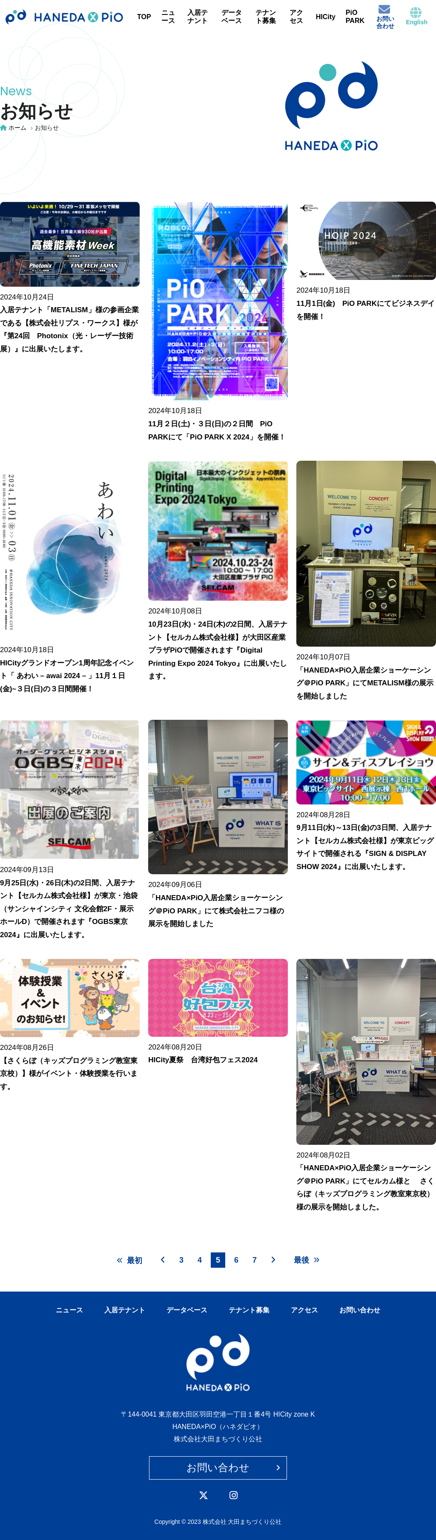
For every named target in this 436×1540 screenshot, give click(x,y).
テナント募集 (265, 16)
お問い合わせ (385, 16)
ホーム (17, 127)
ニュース (168, 16)
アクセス (296, 16)
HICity (326, 16)
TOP (144, 16)
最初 (129, 1260)
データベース (231, 16)
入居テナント (197, 16)
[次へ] (273, 1259)
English (416, 16)
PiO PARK (355, 16)
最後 (306, 1260)
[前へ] (162, 1259)
